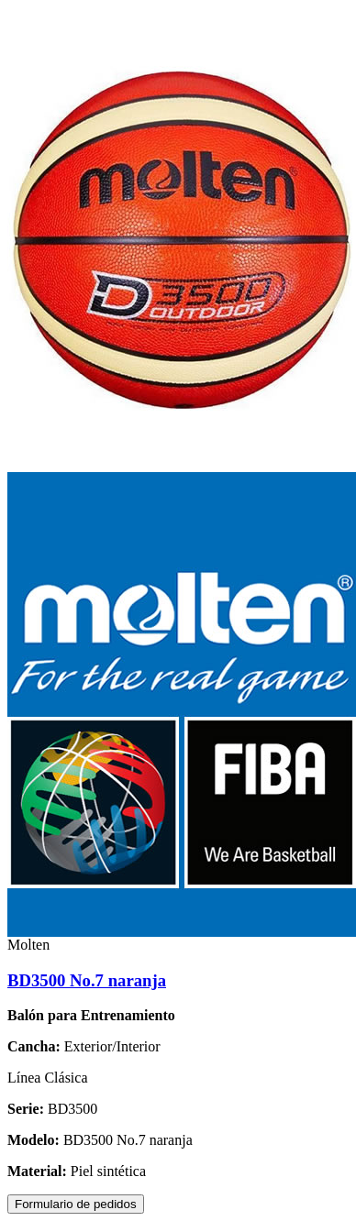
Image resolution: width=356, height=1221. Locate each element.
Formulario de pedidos (76, 1204)
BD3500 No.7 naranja (86, 980)
